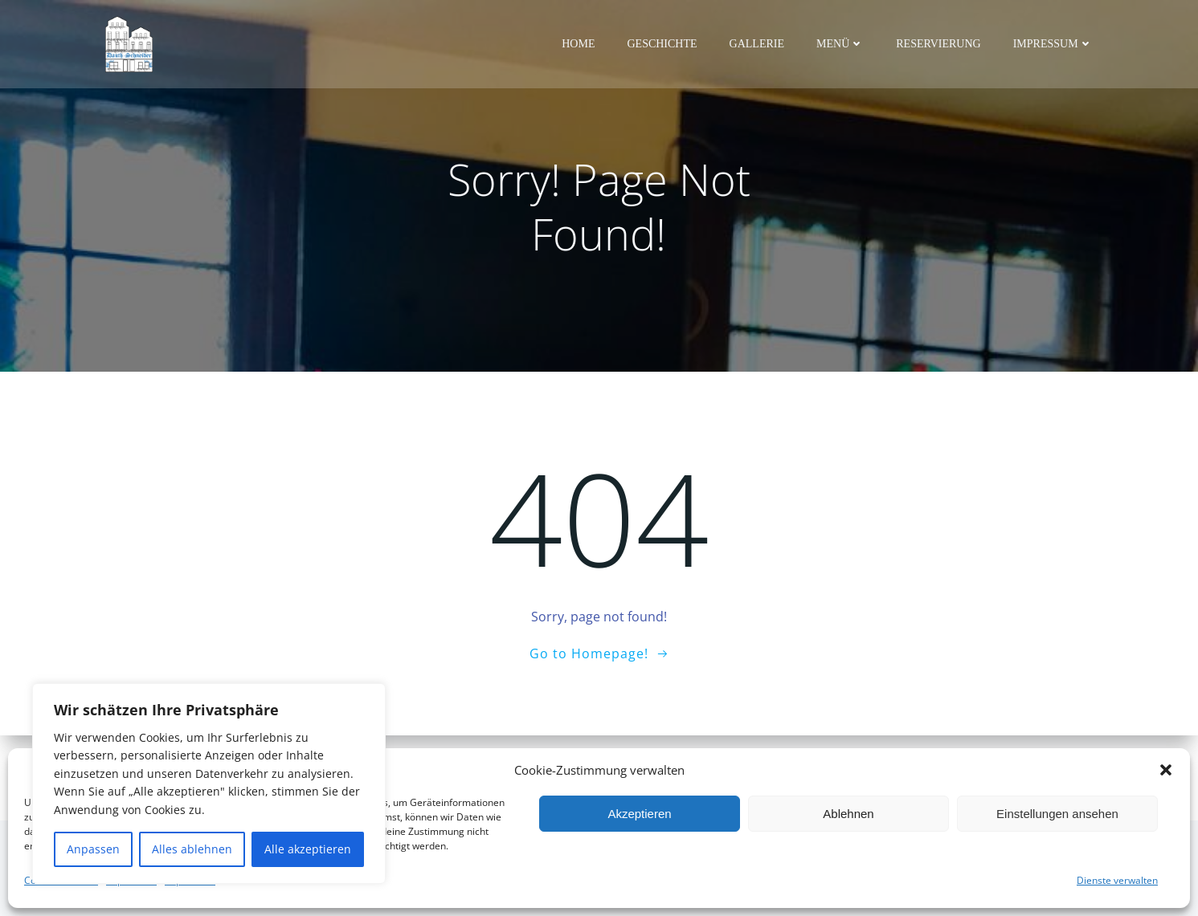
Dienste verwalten (1117, 880)
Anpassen (93, 849)
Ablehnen (848, 813)
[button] (1166, 770)
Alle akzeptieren (307, 849)
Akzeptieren (639, 813)
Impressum (1054, 44)
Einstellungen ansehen (1057, 813)
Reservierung (939, 44)
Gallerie (757, 44)
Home (579, 44)
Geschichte (663, 44)
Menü (841, 44)
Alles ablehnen (192, 849)
